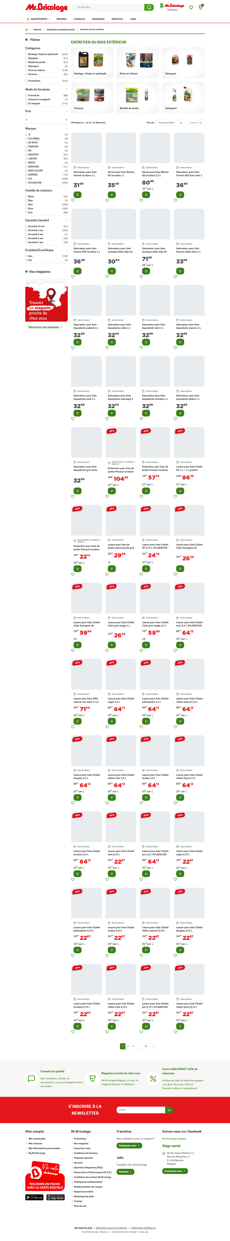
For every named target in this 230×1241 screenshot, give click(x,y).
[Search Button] (149, 7)
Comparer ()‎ (196, 122)
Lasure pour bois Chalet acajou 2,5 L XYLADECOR (155, 778)
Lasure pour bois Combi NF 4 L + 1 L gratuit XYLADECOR (189, 470)
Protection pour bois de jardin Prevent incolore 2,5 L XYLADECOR (155, 470)
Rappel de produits (83, 1191)
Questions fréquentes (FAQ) (88, 1167)
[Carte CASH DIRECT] (153, 1078)
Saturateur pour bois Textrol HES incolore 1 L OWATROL (87, 252)
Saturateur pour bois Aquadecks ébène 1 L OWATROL (188, 399)
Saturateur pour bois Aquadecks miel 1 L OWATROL (85, 399)
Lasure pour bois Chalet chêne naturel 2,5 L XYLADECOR (189, 702)
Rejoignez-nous (127, 1145)
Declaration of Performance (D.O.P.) (92, 1172)
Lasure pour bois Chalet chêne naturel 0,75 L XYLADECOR (155, 931)
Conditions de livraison (86, 1153)
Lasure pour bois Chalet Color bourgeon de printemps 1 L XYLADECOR (189, 549)
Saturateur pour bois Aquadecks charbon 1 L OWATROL (155, 399)
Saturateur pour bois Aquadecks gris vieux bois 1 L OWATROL (85, 470)
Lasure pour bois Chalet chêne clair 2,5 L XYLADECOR (121, 778)
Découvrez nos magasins (44, 327)
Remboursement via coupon (88, 1186)
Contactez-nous (82, 1148)
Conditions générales (143, 1228)
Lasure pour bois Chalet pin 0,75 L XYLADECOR (155, 1005)
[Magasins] (92, 1078)
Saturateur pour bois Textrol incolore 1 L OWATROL (85, 175)
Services (78, 1162)
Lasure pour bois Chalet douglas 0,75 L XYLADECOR (189, 931)
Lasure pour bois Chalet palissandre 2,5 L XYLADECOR (155, 702)
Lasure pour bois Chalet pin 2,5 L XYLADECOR (155, 853)
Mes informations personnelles (44, 1148)
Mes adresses (35, 1143)
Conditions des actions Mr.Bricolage (92, 1177)
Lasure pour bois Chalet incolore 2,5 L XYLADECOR (87, 854)
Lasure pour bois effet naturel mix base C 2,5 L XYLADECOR (86, 702)
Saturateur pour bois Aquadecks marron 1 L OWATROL (188, 328)
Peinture (37, 29)
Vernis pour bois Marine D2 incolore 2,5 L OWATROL (155, 175)
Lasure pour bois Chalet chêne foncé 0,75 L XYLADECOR (189, 1007)
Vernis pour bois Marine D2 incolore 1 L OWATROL (121, 175)
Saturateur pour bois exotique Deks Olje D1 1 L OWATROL (120, 252)
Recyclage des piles (84, 1196)
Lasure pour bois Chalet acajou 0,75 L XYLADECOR (121, 931)
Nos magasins (81, 1143)
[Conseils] (31, 1078)
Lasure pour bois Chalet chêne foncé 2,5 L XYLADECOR (189, 778)
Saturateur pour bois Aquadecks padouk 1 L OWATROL (86, 328)
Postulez (123, 1171)
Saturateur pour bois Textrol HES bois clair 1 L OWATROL (189, 175)
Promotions (80, 1138)
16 (145, 1046)
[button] (200, 7)
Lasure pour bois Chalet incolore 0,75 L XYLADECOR (87, 1007)
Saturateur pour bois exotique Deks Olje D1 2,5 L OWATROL (154, 252)
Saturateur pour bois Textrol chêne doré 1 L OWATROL (188, 252)
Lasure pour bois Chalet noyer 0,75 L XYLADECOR (189, 854)
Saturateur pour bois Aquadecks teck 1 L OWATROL (153, 328)
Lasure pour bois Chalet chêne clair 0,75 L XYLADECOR (121, 1007)
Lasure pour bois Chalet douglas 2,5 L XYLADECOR (87, 778)
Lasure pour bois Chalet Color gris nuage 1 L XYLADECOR (121, 626)
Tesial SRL (143, 1232)
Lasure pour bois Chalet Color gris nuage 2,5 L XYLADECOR (155, 626)
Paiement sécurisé (83, 1158)
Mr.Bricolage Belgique (174, 1138)
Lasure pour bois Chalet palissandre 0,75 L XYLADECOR (87, 931)
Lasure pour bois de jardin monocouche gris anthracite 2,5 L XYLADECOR (121, 549)
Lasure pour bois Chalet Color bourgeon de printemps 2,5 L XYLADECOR (87, 627)
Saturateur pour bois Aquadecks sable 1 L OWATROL (119, 328)
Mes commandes (37, 1138)
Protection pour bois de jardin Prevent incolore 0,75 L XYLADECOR (87, 549)
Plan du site (80, 1206)
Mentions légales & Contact (111, 1228)
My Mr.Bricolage (37, 1153)
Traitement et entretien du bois (61, 29)
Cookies (78, 1201)
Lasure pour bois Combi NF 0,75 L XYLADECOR (155, 546)
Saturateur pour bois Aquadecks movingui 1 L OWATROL (120, 399)
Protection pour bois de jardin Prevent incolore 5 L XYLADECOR (121, 472)
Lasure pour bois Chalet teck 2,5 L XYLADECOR (189, 624)
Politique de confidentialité (88, 1182)
